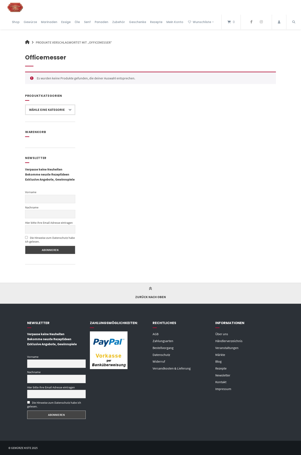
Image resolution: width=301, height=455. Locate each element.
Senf (87, 22)
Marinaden (49, 22)
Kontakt (220, 381)
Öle (77, 22)
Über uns (221, 334)
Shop (16, 22)
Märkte (220, 354)
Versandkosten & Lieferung (172, 367)
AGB (155, 334)
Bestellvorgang (163, 347)
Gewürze (30, 22)
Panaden (101, 22)
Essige (66, 22)
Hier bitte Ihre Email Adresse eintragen (49, 222)
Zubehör (118, 22)
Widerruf (159, 361)
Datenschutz (161, 354)
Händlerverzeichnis (228, 341)
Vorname (30, 192)
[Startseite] (15, 7)
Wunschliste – (200, 22)
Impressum (223, 387)
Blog (218, 361)
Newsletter (222, 374)
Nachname (31, 207)
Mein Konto (174, 22)
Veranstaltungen (227, 347)
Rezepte (156, 22)
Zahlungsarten (163, 341)
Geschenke (137, 22)
